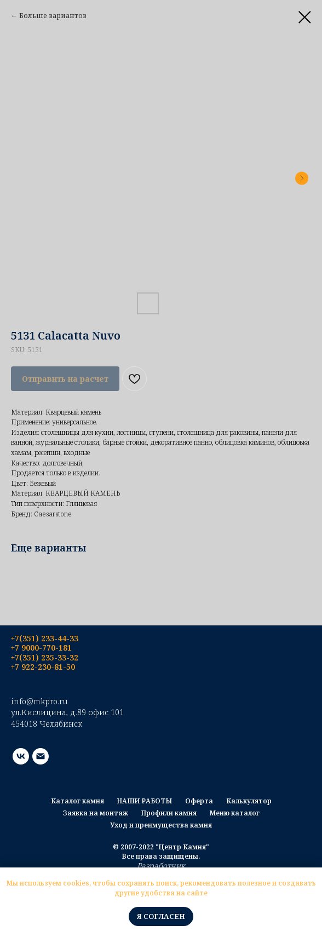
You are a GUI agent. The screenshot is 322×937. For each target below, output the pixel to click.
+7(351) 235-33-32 (44, 657)
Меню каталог (235, 813)
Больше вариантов (53, 15)
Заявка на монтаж (95, 813)
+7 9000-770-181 (41, 647)
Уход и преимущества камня (161, 825)
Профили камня (169, 813)
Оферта (199, 801)
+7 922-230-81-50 (43, 667)
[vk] (21, 756)
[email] (40, 756)
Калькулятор (249, 801)
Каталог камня (77, 801)
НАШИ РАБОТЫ (144, 801)
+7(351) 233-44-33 (44, 638)
